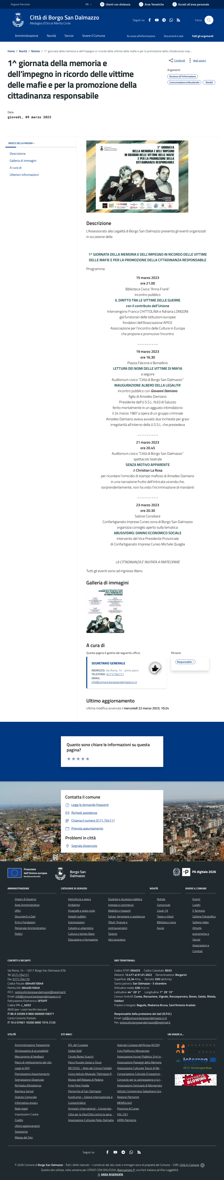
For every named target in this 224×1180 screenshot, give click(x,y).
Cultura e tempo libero (81, 934)
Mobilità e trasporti (119, 910)
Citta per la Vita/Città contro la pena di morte (95, 1114)
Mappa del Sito (24, 1137)
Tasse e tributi (165, 916)
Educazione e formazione (83, 939)
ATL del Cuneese (78, 1045)
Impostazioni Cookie (27, 1114)
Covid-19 (162, 910)
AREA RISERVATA (110, 1174)
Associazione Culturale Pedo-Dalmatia (91, 1120)
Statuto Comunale (26, 1097)
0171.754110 (21, 979)
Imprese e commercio (121, 905)
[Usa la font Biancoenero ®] (115, 4)
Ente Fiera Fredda (78, 1085)
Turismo (112, 934)
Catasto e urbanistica (80, 928)
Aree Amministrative (27, 905)
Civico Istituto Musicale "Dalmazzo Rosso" (93, 1074)
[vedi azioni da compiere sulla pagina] (197, 60)
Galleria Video (200, 922)
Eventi (196, 899)
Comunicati (163, 905)
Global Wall (75, 1051)
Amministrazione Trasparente (32, 1045)
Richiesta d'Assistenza (28, 1085)
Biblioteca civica (166, 922)
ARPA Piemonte (126, 1120)
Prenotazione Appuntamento (32, 1074)
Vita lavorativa (116, 939)
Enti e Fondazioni (25, 922)
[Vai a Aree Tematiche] (151, 4)
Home (11, 51)
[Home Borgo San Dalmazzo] (55, 20)
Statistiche (21, 1131)
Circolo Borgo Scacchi (81, 1056)
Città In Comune (189, 1165)
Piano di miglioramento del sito (33, 1062)
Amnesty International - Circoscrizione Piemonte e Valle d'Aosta (106, 1108)
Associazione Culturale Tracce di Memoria (141, 1068)
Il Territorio (198, 910)
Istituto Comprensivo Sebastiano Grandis (141, 1091)
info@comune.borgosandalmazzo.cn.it (114, 682)
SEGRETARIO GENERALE (108, 663)
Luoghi (196, 905)
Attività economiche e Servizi (200, 934)
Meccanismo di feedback (29, 1056)
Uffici (18, 910)
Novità (23, 51)
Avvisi (160, 928)
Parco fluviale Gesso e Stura (84, 1062)
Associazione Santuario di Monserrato (139, 1085)
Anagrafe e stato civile (81, 910)
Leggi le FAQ (22, 1068)
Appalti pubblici (77, 916)
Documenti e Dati (25, 916)
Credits (19, 1120)
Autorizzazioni (76, 922)
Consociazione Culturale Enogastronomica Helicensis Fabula (152, 1074)
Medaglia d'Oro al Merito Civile (50, 23)
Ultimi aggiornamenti (27, 1126)
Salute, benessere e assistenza (126, 916)
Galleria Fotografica (204, 916)
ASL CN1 (122, 1114)
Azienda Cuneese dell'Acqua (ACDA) (138, 1045)
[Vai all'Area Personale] (190, 4)
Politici (19, 934)
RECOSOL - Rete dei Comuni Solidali (90, 1068)
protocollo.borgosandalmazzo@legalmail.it (40, 992)
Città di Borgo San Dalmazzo (64, 17)
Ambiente (74, 905)
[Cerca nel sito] (209, 20)
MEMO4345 (124, 1103)
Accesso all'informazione (141, 36)
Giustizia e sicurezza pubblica (125, 899)
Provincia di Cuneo (128, 1108)
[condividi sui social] (176, 60)
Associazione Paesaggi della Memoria (139, 1062)
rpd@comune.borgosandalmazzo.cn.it (144, 1018)
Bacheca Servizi (24, 1091)
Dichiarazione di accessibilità (31, 1051)
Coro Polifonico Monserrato (133, 1051)
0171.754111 (20, 975)
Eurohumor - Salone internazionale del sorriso (95, 1097)
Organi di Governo (25, 899)
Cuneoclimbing (77, 1103)
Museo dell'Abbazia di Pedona (85, 1079)
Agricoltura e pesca (79, 899)
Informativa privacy (26, 1103)
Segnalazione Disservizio (29, 1079)
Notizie (35, 51)
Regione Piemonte (128, 1097)
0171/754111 (115, 674)
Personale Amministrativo (30, 928)
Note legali (21, 1108)
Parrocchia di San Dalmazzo (84, 1091)
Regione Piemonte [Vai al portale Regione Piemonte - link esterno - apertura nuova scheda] (20, 4)
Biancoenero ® (126, 1170)
